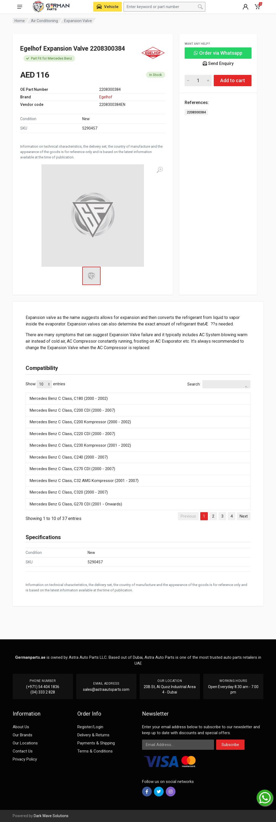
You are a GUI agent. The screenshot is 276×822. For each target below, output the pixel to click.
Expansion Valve (78, 21)
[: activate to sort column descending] (138, 392)
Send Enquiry (218, 63)
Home (20, 21)
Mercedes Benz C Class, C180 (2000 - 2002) (69, 398)
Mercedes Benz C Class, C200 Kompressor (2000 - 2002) (80, 421)
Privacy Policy (25, 759)
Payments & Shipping (96, 743)
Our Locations (25, 743)
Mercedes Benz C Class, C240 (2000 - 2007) (69, 457)
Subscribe (230, 744)
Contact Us (23, 751)
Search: (218, 384)
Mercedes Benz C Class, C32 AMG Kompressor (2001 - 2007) (84, 480)
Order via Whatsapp (218, 53)
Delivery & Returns (93, 735)
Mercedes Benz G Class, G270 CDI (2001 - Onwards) (76, 504)
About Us (21, 726)
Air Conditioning (44, 21)
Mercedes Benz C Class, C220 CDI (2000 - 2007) (72, 433)
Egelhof (105, 97)
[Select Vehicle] (107, 7)
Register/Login (90, 726)
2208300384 (196, 112)
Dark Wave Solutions (51, 816)
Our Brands (22, 735)
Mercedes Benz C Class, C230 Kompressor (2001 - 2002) (80, 445)
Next (244, 516)
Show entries (45, 384)
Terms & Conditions (95, 751)
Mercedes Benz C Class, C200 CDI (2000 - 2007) (72, 410)
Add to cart (232, 80)
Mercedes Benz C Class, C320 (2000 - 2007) (69, 492)
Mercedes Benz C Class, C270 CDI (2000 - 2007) (72, 468)
